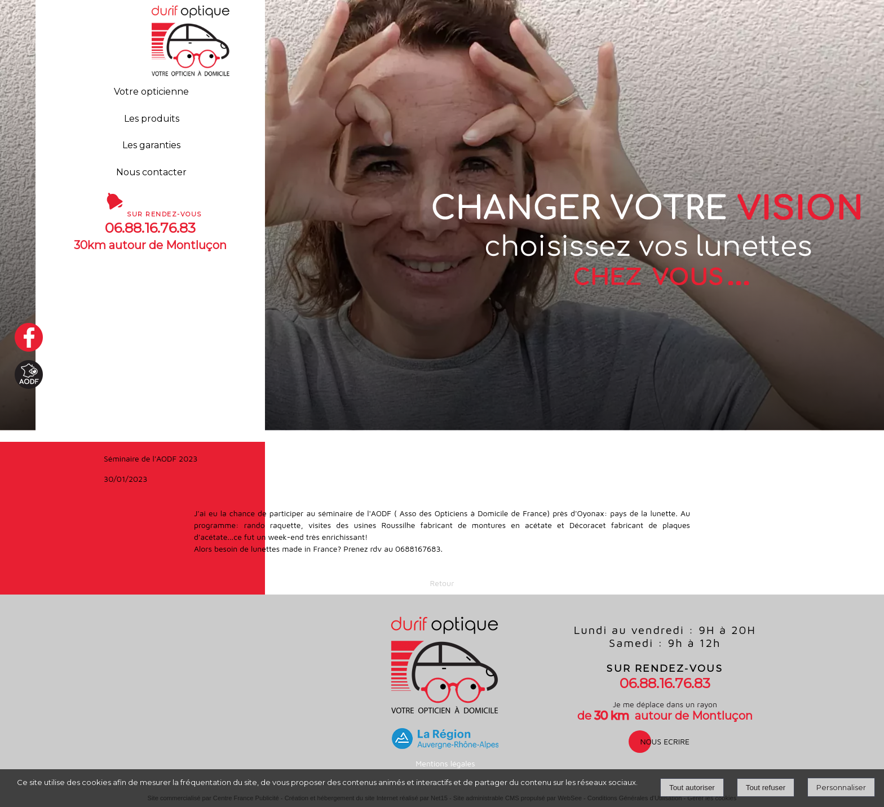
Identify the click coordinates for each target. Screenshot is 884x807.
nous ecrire (664, 741)
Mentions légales (445, 763)
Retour (442, 583)
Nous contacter (151, 172)
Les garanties (151, 145)
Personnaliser (841, 787)
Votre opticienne (151, 91)
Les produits (151, 118)
